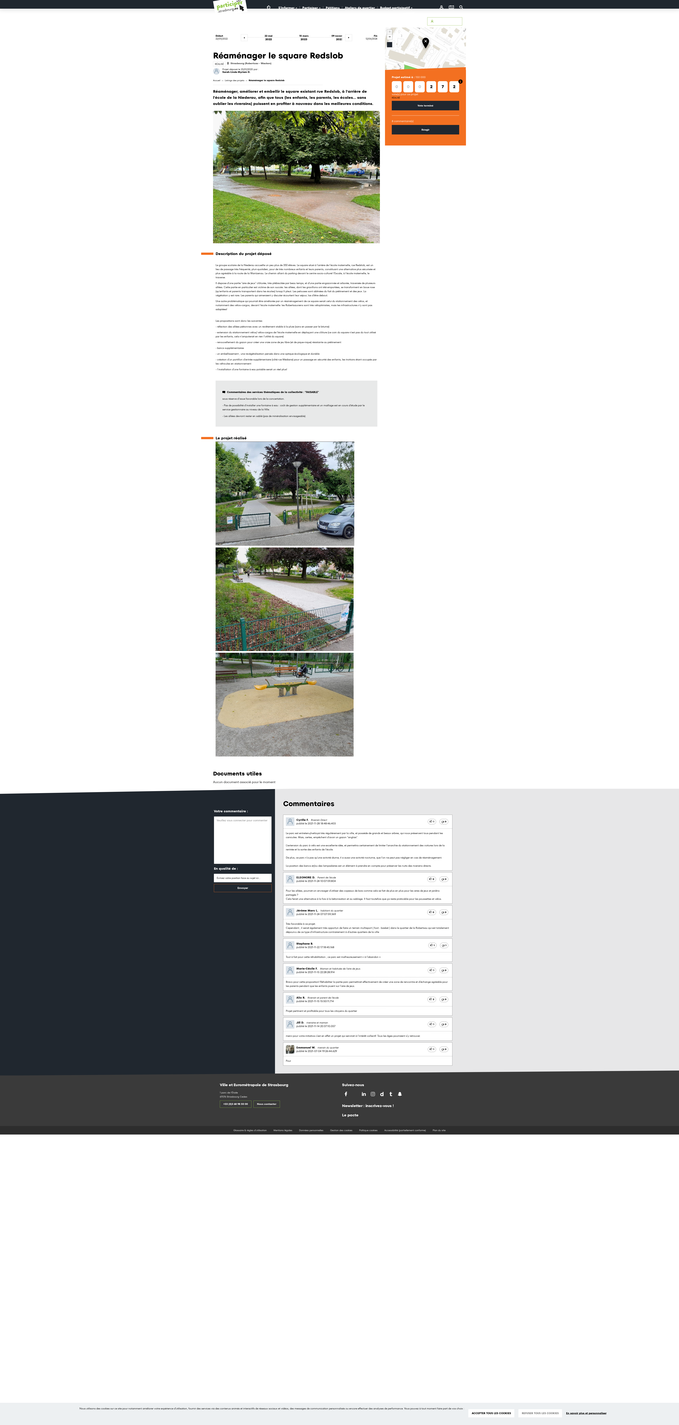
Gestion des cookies (341, 1130)
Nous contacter (266, 1104)
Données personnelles (311, 1130)
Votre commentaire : (231, 811)
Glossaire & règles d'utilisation (250, 1130)
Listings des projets (234, 80)
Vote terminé (425, 105)
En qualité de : (226, 868)
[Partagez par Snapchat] (400, 1094)
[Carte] (451, 7)
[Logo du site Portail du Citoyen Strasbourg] (230, 10)
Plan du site (439, 1130)
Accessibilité (363, 21)
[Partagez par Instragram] (373, 1094)
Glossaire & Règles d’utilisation (405, 21)
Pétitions (333, 8)
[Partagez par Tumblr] (391, 1094)
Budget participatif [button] (396, 8)
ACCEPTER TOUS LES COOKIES (491, 1413)
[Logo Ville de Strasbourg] (283, 25)
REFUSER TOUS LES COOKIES (540, 1413)
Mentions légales (282, 1130)
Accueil (216, 80)
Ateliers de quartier (360, 8)
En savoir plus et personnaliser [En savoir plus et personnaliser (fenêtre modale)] (586, 1413)
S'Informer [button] (287, 8)
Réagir (425, 129)
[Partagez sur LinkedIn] (364, 1094)
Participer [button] (311, 8)
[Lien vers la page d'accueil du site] (268, 7)
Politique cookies (368, 1130)
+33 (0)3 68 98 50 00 (235, 1104)
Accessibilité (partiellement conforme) (405, 1130)
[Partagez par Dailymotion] (382, 1094)
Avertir (379, 21)
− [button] (390, 37)
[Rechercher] (461, 7)
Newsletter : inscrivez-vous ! (368, 1105)
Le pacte (350, 1115)
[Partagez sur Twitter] (355, 1094)
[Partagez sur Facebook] (346, 1094)
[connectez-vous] (441, 7)
